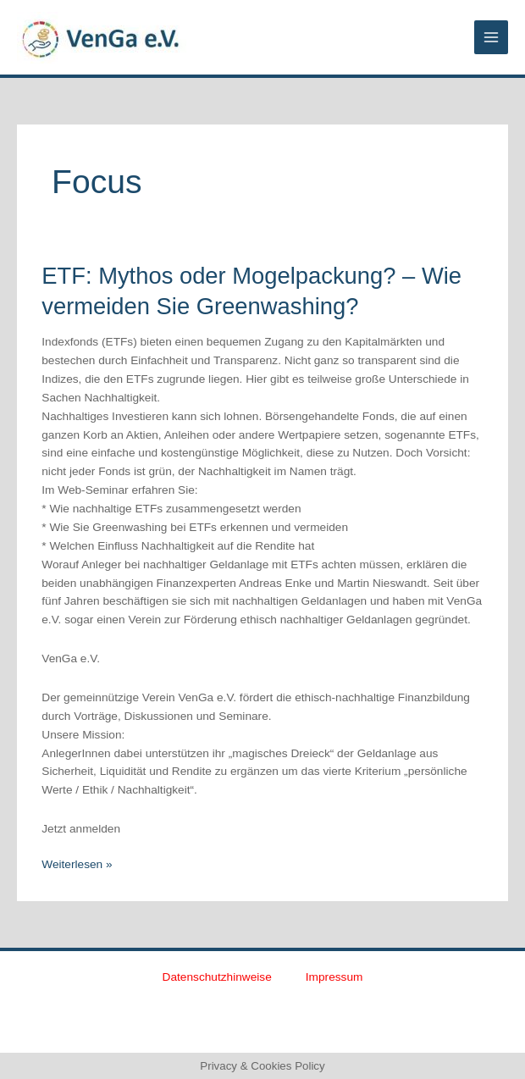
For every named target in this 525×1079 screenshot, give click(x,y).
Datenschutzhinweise (217, 977)
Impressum (334, 977)
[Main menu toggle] (491, 37)
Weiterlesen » (76, 863)
